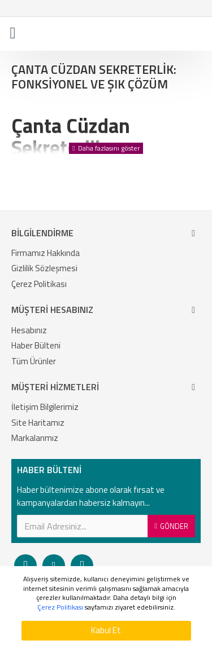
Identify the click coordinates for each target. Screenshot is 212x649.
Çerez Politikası (60, 607)
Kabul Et (106, 630)
